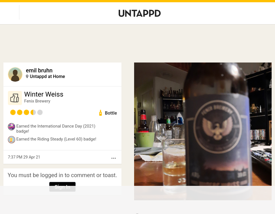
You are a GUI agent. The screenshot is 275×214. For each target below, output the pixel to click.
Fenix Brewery (37, 101)
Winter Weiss (43, 94)
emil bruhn (39, 70)
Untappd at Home (47, 76)
